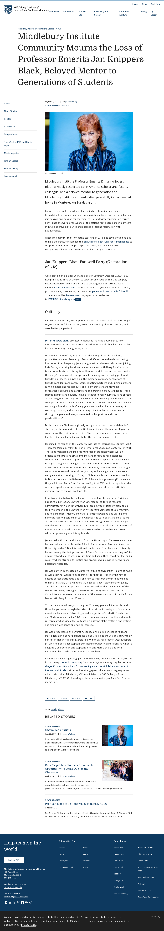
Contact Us (118, 860)
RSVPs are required (64, 287)
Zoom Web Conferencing (148, 897)
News (144, 4)
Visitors (86, 867)
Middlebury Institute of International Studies (36, 29)
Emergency (118, 880)
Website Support (144, 890)
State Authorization (146, 877)
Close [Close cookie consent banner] (155, 916)
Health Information (145, 847)
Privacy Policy (28, 924)
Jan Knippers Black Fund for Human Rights (106, 241)
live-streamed (73, 295)
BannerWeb (118, 847)
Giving (144, 11)
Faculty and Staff (66, 867)
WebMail (141, 884)
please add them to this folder (108, 291)
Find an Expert (11, 160)
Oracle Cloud (143, 860)
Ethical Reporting (120, 893)
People (7, 118)
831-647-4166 (20, 884)
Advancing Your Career (101, 13)
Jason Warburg (71, 101)
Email (89, 698)
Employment (119, 887)
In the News (10, 126)
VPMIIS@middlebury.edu (61, 299)
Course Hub (118, 867)
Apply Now (155, 4)
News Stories (10, 111)
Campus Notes (11, 134)
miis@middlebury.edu (13, 887)
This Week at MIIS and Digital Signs (18, 144)
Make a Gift (13, 860)
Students (86, 860)
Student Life (82, 13)
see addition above (70, 662)
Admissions (68, 11)
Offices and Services (146, 854)
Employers (63, 860)
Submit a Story (11, 168)
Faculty (54, 709)
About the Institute (124, 13)
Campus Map (119, 854)
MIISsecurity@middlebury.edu (16, 896)
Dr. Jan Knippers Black (56, 340)
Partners (86, 854)
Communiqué (10, 176)
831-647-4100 (10, 878)
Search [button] (154, 13)
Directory (117, 874)
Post (63, 698)
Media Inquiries (11, 153)
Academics (54, 11)
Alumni (61, 709)
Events (135, 4)
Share (51, 698)
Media (85, 847)
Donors (62, 854)
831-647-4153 (17, 893)
